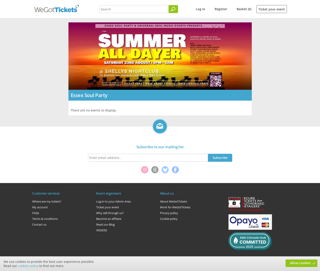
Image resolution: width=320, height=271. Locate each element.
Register (221, 9)
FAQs (35, 213)
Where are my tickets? (46, 201)
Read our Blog (105, 224)
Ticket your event (271, 9)
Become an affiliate (108, 219)
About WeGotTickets (173, 201)
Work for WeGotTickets (175, 207)
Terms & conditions (45, 219)
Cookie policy (169, 219)
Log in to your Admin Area (113, 201)
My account (40, 207)
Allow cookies (300, 263)
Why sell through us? (110, 213)
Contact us (39, 224)
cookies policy (28, 266)
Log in (200, 9)
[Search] (173, 9)
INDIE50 (101, 230)
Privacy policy (169, 213)
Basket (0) (244, 9)
